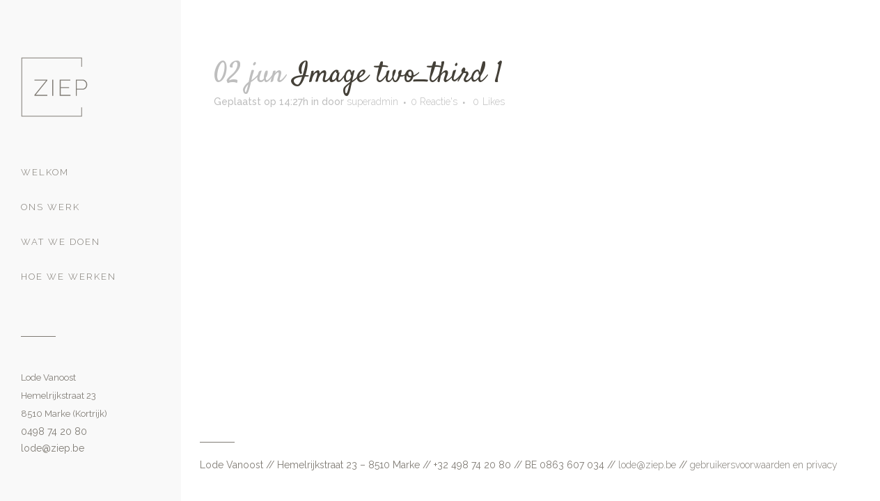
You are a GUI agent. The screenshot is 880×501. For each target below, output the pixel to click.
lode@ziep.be (52, 448)
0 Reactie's (434, 101)
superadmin (372, 101)
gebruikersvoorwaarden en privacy (764, 464)
